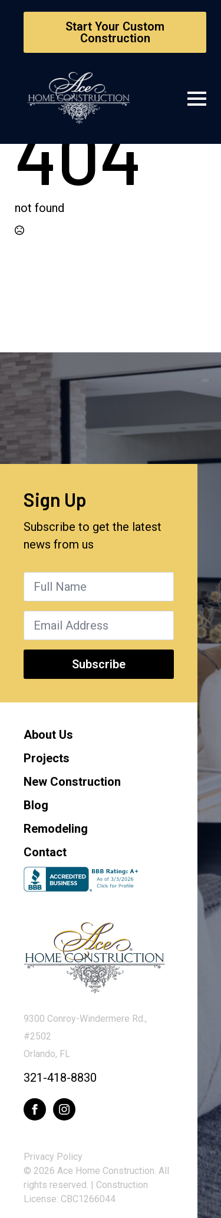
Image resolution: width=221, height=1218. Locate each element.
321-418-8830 (60, 1078)
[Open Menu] (196, 98)
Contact (45, 852)
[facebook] (35, 1109)
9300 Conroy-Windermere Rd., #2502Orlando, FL (85, 1036)
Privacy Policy (53, 1156)
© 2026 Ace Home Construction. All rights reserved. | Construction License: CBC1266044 (96, 1184)
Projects (47, 758)
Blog (36, 805)
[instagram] (64, 1109)
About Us (48, 735)
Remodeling (56, 829)
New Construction (72, 782)
